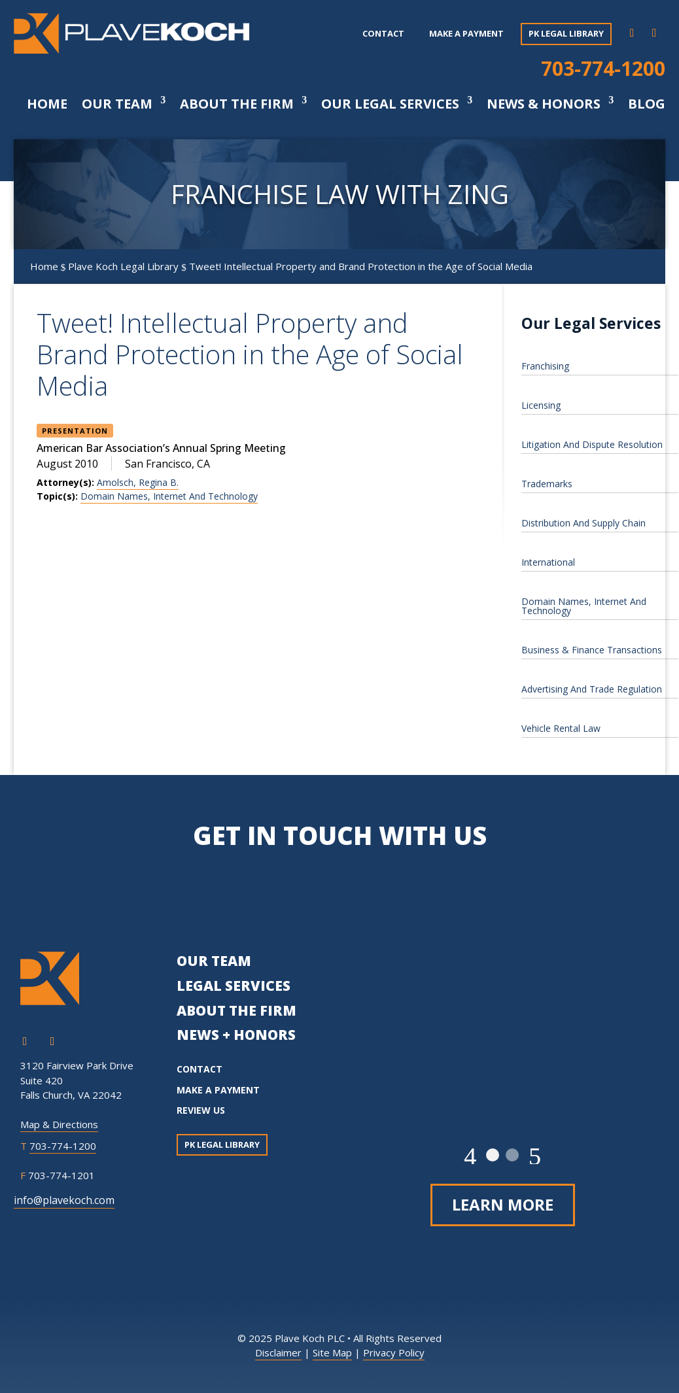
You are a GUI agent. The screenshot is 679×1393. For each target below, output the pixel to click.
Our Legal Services (390, 103)
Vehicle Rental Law (561, 728)
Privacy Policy (394, 1352)
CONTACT (199, 1069)
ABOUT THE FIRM (236, 1010)
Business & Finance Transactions (591, 650)
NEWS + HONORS (236, 1034)
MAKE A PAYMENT (218, 1090)
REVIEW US (201, 1110)
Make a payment (466, 33)
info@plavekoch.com (64, 1200)
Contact (383, 33)
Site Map (332, 1352)
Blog (646, 103)
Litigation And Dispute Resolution (592, 444)
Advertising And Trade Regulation (591, 689)
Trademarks (546, 483)
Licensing (541, 405)
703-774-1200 (603, 68)
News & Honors (544, 103)
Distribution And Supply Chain (583, 523)
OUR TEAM (214, 961)
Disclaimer (278, 1352)
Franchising (545, 366)
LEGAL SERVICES (233, 985)
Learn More (502, 1204)
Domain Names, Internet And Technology (169, 496)
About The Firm (237, 103)
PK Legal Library (566, 33)
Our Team (117, 103)
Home (47, 103)
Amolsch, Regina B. (138, 482)
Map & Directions (59, 1124)
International (548, 562)
